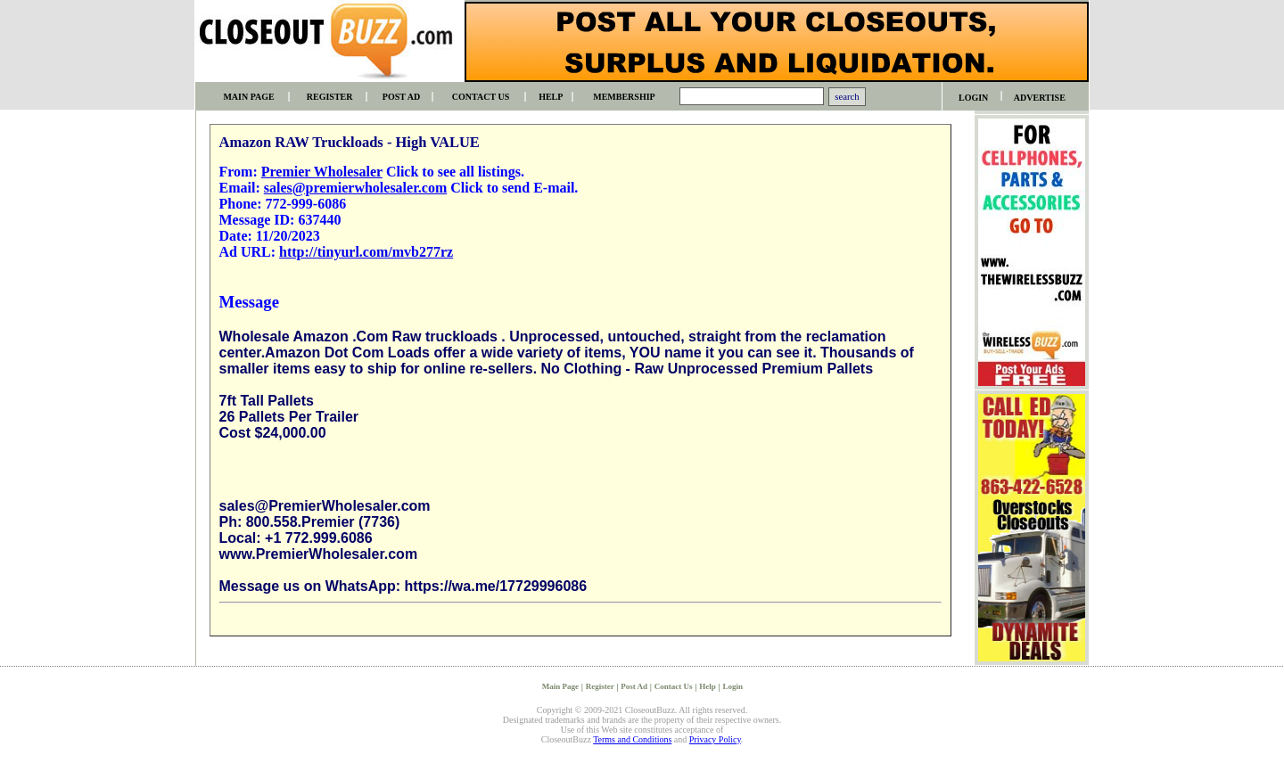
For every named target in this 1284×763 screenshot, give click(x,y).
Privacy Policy (715, 739)
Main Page (560, 686)
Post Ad (634, 686)
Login (732, 686)
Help (707, 686)
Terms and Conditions (632, 739)
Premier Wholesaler (322, 171)
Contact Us (673, 686)
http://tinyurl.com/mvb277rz (366, 251)
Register (600, 686)
